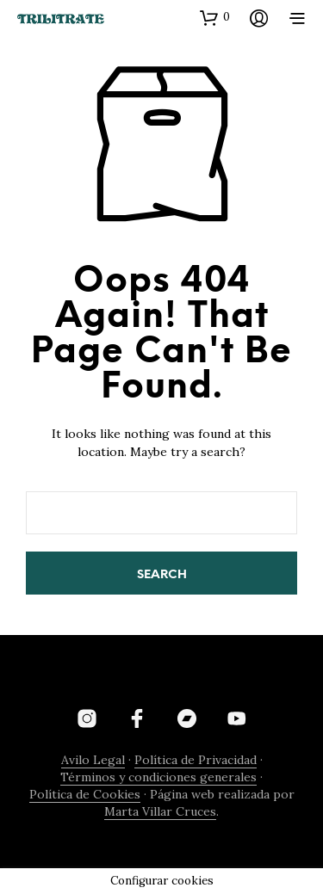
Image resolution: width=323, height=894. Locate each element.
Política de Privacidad (195, 761)
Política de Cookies (84, 795)
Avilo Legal (93, 761)
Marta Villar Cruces (160, 812)
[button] (215, 17)
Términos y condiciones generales (158, 778)
